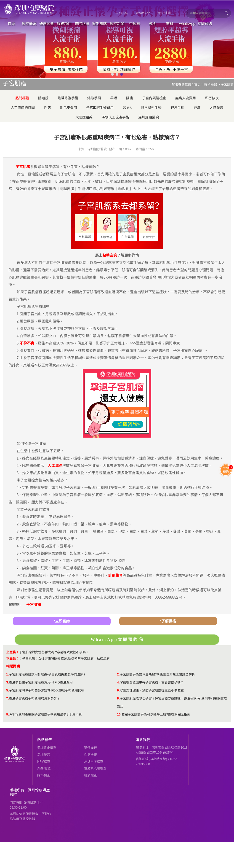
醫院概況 (29, 24)
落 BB (127, 108)
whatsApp (143, 13)
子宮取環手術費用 (100, 108)
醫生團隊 (99, 24)
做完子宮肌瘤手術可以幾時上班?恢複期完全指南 (155, 714)
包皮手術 (177, 108)
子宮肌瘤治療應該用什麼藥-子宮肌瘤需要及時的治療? (47, 674)
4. (118, 682)
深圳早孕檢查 (93, 761)
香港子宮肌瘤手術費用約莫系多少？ (34, 698)
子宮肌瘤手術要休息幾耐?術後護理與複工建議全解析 (157, 674)
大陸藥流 (216, 108)
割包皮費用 (68, 108)
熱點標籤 (44, 740)
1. (7, 674)
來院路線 (81, 24)
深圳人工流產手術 (115, 117)
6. (118, 690)
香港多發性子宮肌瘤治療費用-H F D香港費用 (41, 682)
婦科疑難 (210, 84)
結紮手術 (94, 98)
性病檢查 (90, 754)
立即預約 (122, 13)
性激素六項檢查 (95, 768)
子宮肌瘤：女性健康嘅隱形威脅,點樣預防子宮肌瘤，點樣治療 (65, 658)
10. (119, 714)
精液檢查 (90, 775)
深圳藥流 (43, 754)
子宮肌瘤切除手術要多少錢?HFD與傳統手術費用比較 (47, 690)
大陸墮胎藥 (84, 117)
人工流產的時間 (23, 108)
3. (7, 682)
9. (7, 714)
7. (7, 698)
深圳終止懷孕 (46, 748)
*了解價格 (168, 621)
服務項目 (64, 24)
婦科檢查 (43, 775)
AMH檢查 (44, 768)
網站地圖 (164, 13)
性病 (47, 108)
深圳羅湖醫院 (148, 117)
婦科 (169, 24)
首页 (197, 84)
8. (118, 698)
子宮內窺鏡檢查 (154, 98)
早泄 (113, 98)
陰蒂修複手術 (68, 98)
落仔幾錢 (90, 748)
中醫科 (134, 24)
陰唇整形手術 (151, 108)
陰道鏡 (43, 98)
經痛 (197, 108)
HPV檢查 (43, 761)
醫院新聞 (117, 24)
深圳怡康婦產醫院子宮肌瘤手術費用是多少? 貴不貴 (45, 714)
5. (7, 690)
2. (118, 674)
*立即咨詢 (62, 621)
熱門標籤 (22, 98)
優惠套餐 (46, 24)
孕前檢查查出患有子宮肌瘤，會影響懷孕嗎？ (152, 682)
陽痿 (129, 98)
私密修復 (212, 98)
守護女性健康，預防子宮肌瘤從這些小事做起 (152, 690)
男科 (152, 24)
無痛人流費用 (185, 98)
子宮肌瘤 (227, 84)
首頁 (11, 24)
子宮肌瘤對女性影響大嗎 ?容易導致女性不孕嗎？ (54, 652)
